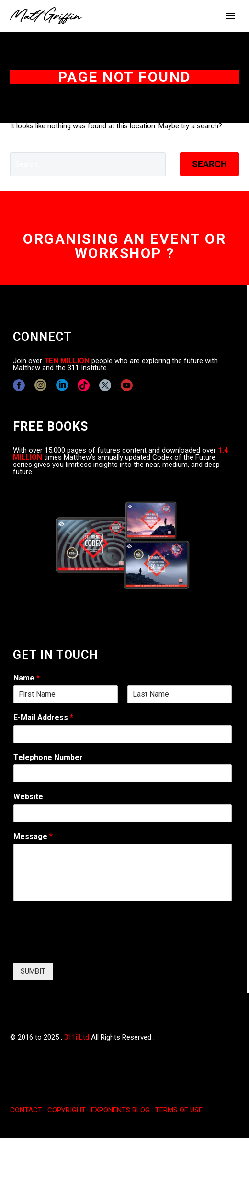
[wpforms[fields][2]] (122, 872)
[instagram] (40, 385)
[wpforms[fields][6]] (122, 773)
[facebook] (19, 385)
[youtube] (127, 385)
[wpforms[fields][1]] (122, 734)
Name (26, 677)
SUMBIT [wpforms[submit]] (33, 971)
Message (33, 836)
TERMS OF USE (179, 1110)
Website (28, 796)
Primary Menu (230, 16)
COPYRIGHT (66, 1110)
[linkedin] (62, 385)
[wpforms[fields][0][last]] (179, 694)
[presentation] (85, 947)
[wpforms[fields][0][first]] (65, 694)
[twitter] (105, 385)
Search (209, 164)
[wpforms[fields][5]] (122, 813)
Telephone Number (48, 757)
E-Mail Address (43, 717)
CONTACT (26, 1110)
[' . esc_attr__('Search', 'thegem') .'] (88, 164)
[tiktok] (84, 385)
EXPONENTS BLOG (120, 1110)
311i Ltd (76, 1037)
